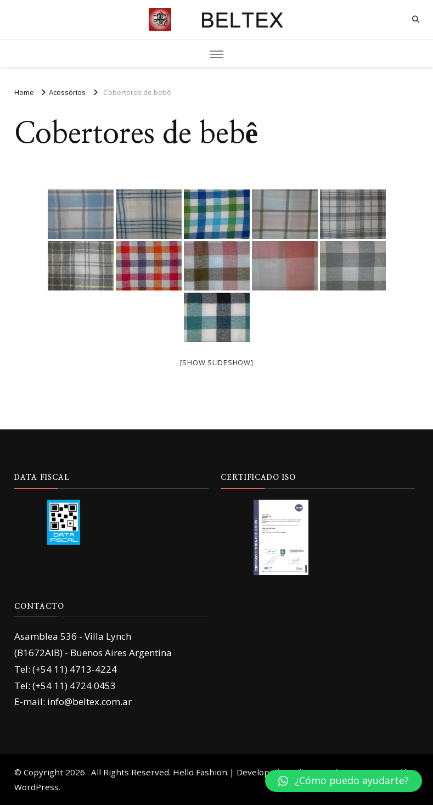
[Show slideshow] (217, 362)
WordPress (36, 786)
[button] (343, 781)
